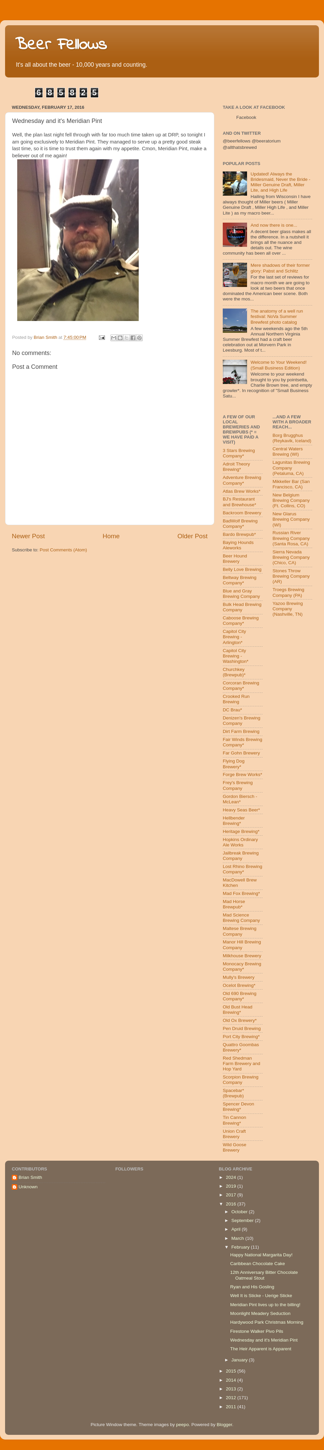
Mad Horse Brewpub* (234, 904)
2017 (231, 1194)
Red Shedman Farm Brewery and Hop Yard (241, 1063)
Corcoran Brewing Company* (241, 685)
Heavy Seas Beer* (241, 809)
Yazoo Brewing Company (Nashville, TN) (288, 609)
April (236, 1229)
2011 (231, 1406)
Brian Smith (30, 1177)
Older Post (193, 536)
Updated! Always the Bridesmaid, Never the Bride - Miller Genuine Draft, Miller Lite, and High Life (280, 182)
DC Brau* (232, 709)
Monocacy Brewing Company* (242, 966)
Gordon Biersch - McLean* (240, 799)
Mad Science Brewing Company (241, 917)
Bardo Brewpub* (239, 534)
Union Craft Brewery (234, 1134)
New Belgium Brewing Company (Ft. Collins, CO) (291, 500)
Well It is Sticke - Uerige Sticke (261, 1295)
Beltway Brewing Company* (239, 580)
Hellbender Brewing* (234, 820)
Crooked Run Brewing (236, 699)
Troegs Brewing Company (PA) (288, 592)
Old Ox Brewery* (240, 1020)
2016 (231, 1203)
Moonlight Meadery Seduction (260, 1313)
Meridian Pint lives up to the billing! (265, 1304)
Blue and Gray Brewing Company (241, 593)
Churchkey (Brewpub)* (234, 672)
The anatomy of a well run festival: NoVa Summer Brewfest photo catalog (276, 316)
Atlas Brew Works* (242, 491)
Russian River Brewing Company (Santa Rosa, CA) (291, 538)
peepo (182, 1424)
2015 (231, 1371)
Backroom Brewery (242, 512)
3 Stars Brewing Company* (239, 453)
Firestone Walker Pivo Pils (256, 1331)
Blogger (224, 1424)
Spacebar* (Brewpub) (233, 1093)
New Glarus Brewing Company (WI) (291, 519)
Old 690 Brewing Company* (239, 996)
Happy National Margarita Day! (261, 1254)
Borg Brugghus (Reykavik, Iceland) (292, 438)
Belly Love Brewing (242, 569)
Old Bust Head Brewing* (237, 1009)
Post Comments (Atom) (63, 549)
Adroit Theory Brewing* (236, 466)
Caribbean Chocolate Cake (257, 1263)
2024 (231, 1177)
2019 (231, 1186)
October (240, 1211)
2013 (231, 1388)
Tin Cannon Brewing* (234, 1120)
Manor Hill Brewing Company (242, 944)
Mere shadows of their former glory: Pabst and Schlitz (280, 268)
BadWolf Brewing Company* (240, 523)
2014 (231, 1380)
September (243, 1220)
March (238, 1238)
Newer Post (28, 536)
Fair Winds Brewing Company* (242, 742)
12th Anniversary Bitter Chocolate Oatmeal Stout (264, 1275)
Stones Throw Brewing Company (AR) (291, 576)
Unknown (28, 1186)
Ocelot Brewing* (239, 985)
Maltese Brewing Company (239, 931)
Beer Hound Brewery (235, 558)
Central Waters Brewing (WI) (288, 451)
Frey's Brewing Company (238, 785)
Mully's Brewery (238, 977)
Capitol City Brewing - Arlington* (234, 637)
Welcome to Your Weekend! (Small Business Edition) (278, 365)
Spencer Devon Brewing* (238, 1106)
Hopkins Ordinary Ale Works (240, 842)
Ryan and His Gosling (252, 1286)
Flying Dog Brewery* (234, 764)
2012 (231, 1397)
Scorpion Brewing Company (241, 1079)
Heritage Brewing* (241, 831)
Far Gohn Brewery (241, 752)
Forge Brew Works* (242, 774)
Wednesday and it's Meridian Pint (264, 1340)
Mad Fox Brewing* (241, 893)
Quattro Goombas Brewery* (241, 1047)
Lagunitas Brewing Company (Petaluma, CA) (291, 468)
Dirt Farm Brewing (241, 731)
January (240, 1359)
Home (111, 536)
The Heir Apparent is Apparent (260, 1348)
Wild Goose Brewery (234, 1147)
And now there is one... (273, 225)
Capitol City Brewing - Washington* (235, 656)
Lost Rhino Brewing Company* (242, 869)
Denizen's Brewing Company (241, 720)
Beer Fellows (61, 45)
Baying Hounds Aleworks (238, 545)
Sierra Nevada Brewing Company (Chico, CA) (291, 557)
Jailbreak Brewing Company (241, 855)
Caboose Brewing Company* (241, 620)
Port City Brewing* (241, 1036)
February (241, 1247)
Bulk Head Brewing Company (242, 607)
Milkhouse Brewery (242, 955)
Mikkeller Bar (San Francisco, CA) (291, 484)
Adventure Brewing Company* (242, 480)
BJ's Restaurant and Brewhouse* (239, 501)
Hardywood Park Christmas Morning (266, 1322)
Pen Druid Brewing (242, 1028)
